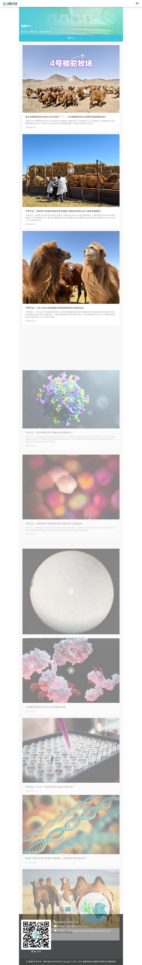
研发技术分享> (45, 32)
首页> (26, 32)
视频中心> (34, 32)
